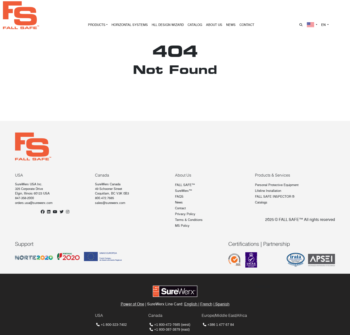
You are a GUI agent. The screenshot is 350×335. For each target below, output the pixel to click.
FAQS (179, 196)
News (179, 202)
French (206, 304)
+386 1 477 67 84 (220, 325)
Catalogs (261, 202)
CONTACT (246, 25)
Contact (180, 208)
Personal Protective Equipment (277, 185)
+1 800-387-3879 (167, 329)
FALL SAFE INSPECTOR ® (274, 196)
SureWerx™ (183, 191)
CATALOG (195, 25)
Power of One (132, 304)
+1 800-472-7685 (167, 325)
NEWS (231, 25)
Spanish (222, 304)
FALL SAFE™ (185, 185)
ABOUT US (214, 25)
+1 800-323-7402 (114, 325)
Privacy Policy (185, 214)
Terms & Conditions (189, 220)
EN (323, 25)
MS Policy (182, 225)
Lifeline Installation (268, 191)
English (191, 304)
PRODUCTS (96, 25)
